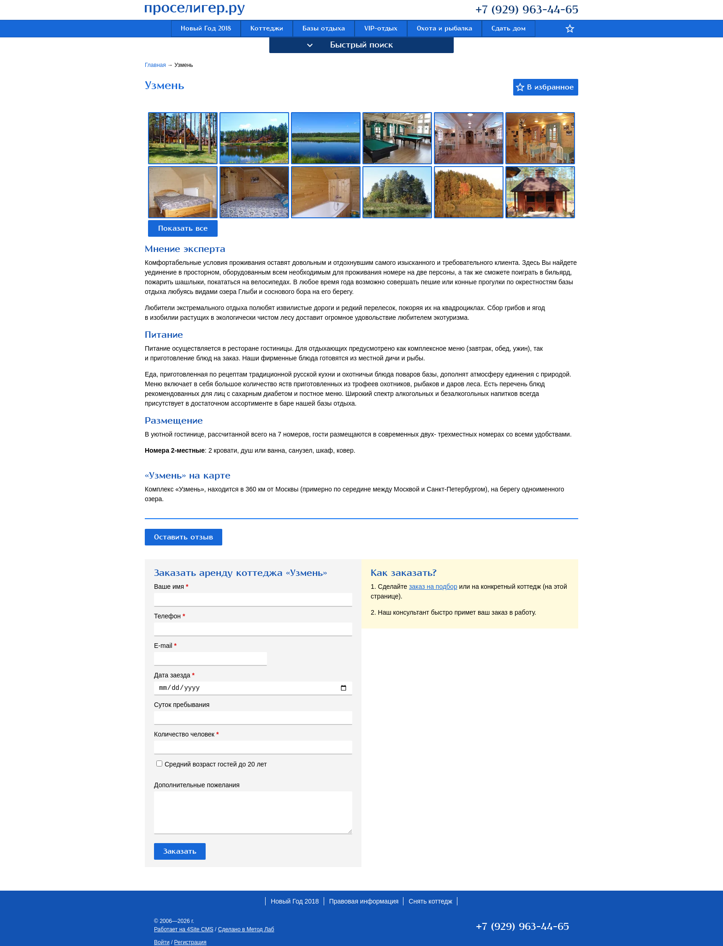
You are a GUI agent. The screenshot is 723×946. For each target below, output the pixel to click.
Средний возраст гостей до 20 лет (211, 764)
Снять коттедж (430, 901)
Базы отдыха (323, 28)
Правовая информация (364, 901)
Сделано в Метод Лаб (246, 929)
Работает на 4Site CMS (183, 929)
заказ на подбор (433, 586)
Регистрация (190, 942)
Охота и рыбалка (444, 28)
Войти (162, 942)
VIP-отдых (380, 28)
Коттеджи (266, 28)
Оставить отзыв (183, 537)
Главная (156, 65)
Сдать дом (509, 28)
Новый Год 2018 (206, 28)
